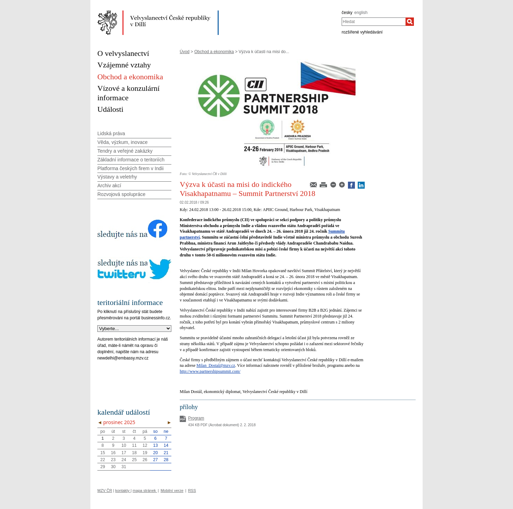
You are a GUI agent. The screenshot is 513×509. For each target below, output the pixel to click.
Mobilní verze (172, 490)
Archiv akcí (109, 185)
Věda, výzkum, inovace (122, 142)
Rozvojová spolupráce (121, 194)
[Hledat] (410, 21)
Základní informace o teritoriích (130, 159)
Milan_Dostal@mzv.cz (215, 365)
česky (347, 12)
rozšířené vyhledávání (362, 32)
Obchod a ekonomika (214, 51)
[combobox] (374, 21)
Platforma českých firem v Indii (130, 168)
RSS (192, 490)
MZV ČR (104, 490)
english (360, 12)
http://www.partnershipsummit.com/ (210, 371)
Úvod (184, 51)
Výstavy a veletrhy (117, 177)
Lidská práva (111, 133)
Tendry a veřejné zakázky (125, 151)
